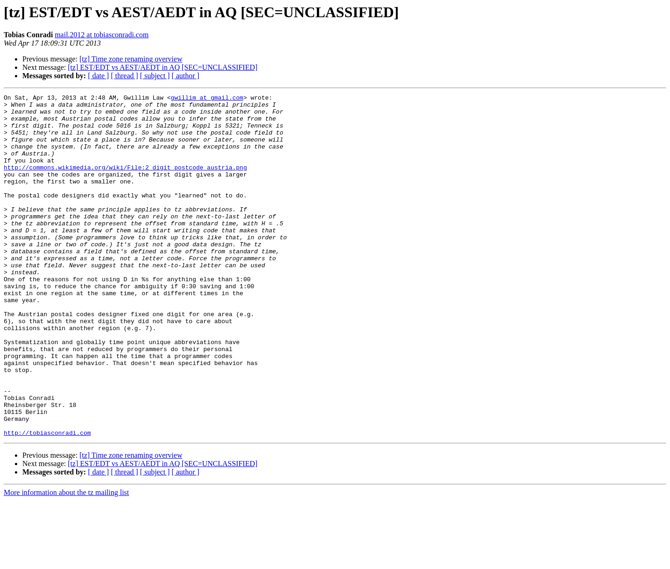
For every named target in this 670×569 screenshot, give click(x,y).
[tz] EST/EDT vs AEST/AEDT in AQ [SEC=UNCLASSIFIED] (163, 67)
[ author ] (186, 76)
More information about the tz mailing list (66, 561)
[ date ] (98, 76)
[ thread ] (124, 76)
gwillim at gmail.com (207, 99)
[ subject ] (155, 76)
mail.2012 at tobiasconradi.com (102, 35)
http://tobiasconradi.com (47, 501)
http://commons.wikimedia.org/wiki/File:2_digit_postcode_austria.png (125, 182)
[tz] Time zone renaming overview (131, 59)
